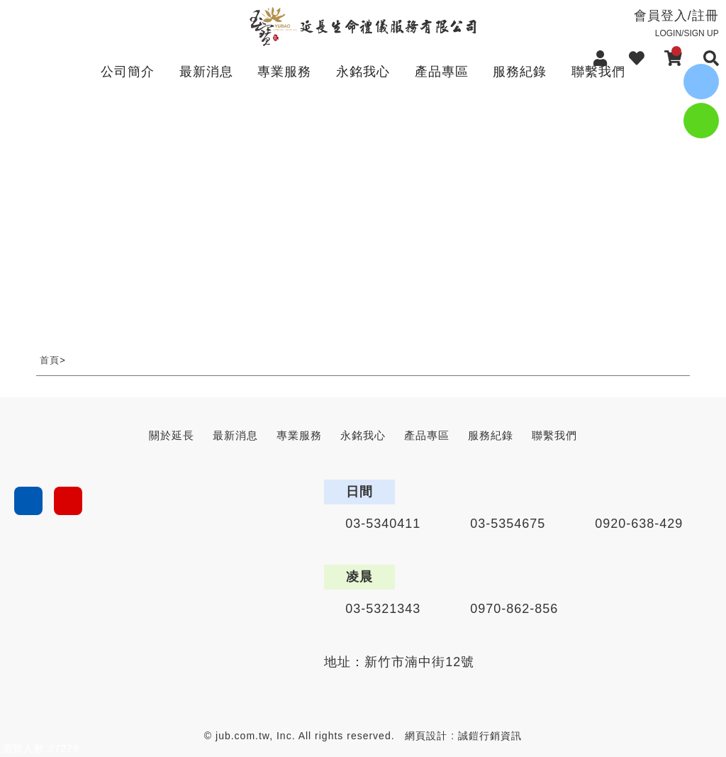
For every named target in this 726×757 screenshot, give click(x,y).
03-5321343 (382, 609)
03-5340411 (382, 523)
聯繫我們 (598, 72)
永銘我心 (363, 72)
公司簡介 (128, 72)
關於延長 (171, 435)
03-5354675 (507, 523)
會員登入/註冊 (644, 24)
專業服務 (284, 72)
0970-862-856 (514, 609)
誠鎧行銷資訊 (490, 735)
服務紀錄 (520, 72)
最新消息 (206, 72)
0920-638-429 (639, 523)
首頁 (50, 360)
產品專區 (442, 72)
